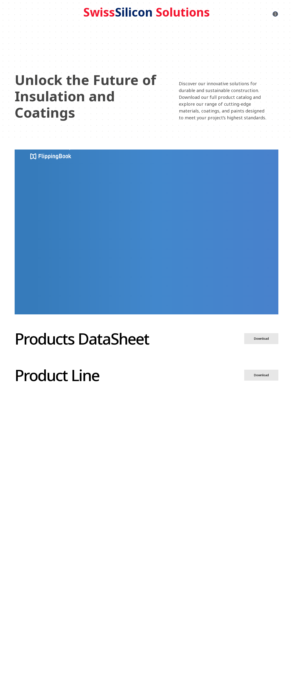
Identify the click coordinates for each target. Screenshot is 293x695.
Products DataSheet (82, 338)
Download (261, 338)
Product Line (57, 375)
